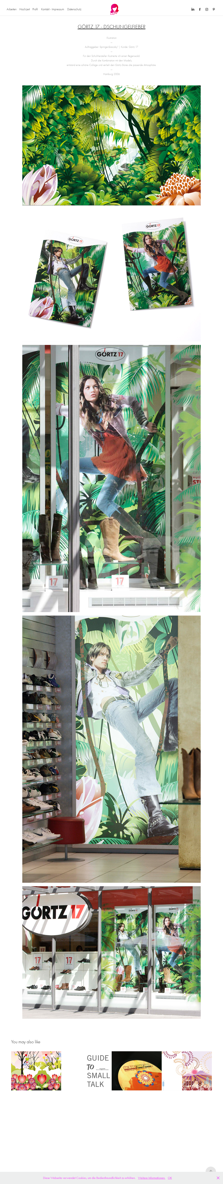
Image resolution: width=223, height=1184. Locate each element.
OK (170, 1178)
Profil (35, 9)
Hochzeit (24, 9)
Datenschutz (74, 9)
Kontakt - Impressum (52, 9)
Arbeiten (12, 9)
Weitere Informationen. (151, 1178)
